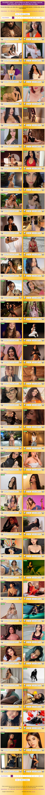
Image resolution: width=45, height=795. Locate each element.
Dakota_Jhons (26, 300)
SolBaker (25, 386)
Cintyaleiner (25, 365)
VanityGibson (26, 128)
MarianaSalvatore (27, 429)
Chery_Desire (3, 473)
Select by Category (24, 14)
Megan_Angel (3, 515)
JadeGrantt (25, 20)
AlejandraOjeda (26, 106)
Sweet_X (2, 688)
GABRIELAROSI (26, 666)
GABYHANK (3, 386)
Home (17, 14)
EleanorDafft (3, 300)
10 (32, 17)
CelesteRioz (25, 279)
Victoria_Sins (26, 602)
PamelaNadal (26, 321)
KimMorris (3, 20)
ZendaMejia (25, 580)
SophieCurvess (4, 709)
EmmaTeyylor (3, 537)
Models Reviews (4, 11)
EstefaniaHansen (4, 192)
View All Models (5, 17)
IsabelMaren (3, 666)
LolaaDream (3, 257)
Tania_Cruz (25, 645)
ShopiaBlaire (26, 709)
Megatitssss (3, 494)
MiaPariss (3, 106)
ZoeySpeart (3, 235)
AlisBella (2, 343)
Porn (9, 11)
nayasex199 (25, 85)
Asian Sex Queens (19, 11)
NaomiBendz (3, 279)
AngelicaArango (4, 149)
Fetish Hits (33, 791)
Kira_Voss (25, 494)
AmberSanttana (4, 623)
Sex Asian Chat (35, 11)
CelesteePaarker (4, 128)
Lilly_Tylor (25, 149)
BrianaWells (3, 580)
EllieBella (3, 63)
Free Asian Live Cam (27, 11)
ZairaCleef (25, 257)
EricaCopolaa (26, 214)
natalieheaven (26, 731)
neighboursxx (4, 559)
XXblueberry (25, 171)
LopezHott (3, 85)
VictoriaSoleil (26, 63)
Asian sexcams (41, 11)
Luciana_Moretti (4, 214)
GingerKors (3, 451)
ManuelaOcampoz (27, 473)
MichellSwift (25, 688)
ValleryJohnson (4, 171)
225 (40, 17)
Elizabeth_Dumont (27, 42)
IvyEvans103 (3, 42)
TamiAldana (25, 752)
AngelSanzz (3, 429)
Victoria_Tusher (26, 343)
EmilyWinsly (25, 537)
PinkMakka (25, 408)
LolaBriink (25, 235)
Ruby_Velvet (25, 559)
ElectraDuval (3, 602)
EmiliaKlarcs (3, 752)
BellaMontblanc (26, 515)
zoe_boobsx (3, 321)
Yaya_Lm (25, 623)
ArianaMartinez (26, 192)
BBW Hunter (12, 11)
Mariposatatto (4, 365)
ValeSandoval (3, 645)
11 (35, 17)
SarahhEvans (26, 451)
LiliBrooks (3, 731)
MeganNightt (3, 408)
